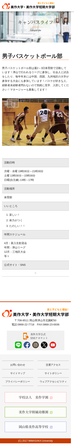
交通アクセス (53, 364)
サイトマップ (17, 373)
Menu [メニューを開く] (67, 5)
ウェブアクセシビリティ (53, 381)
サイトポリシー (53, 373)
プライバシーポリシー (17, 381)
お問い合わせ (17, 364)
